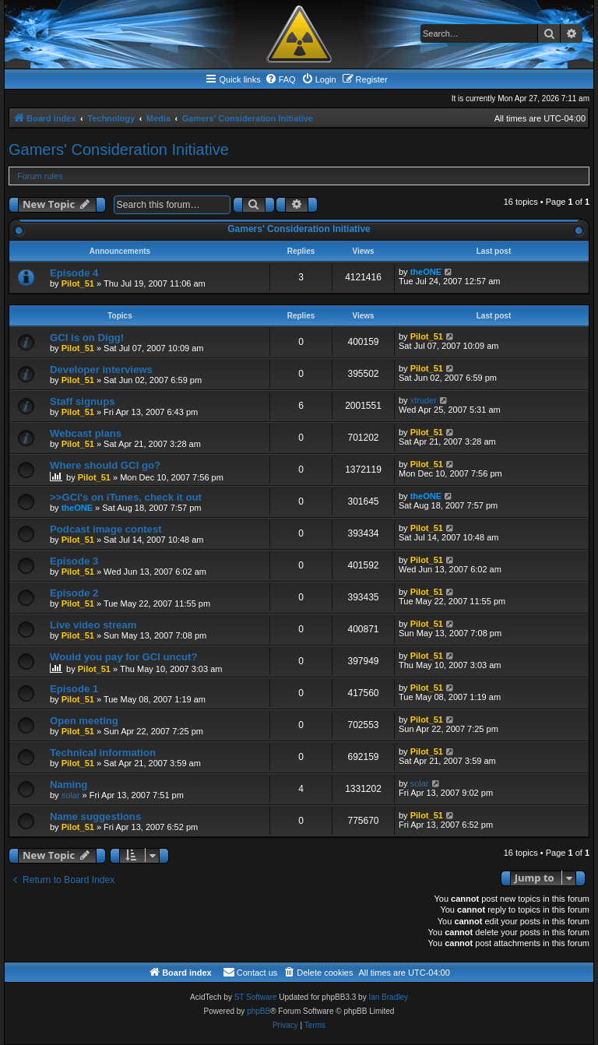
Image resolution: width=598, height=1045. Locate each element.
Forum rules (40, 176)
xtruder (423, 400)
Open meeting (84, 721)
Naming (68, 784)
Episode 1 (74, 689)
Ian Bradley (388, 997)
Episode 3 (74, 561)
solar (71, 795)
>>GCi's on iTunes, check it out (126, 497)
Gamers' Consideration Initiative (119, 149)
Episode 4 (74, 273)
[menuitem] (280, 79)
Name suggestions (95, 816)
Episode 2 (74, 593)
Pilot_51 (78, 283)
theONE (425, 271)
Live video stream (93, 625)
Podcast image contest (106, 529)
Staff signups (82, 401)
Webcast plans (85, 433)
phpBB (258, 1011)
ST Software (255, 997)
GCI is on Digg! (87, 337)
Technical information (103, 752)
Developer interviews (101, 369)
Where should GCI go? (105, 465)
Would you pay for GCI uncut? (124, 657)
